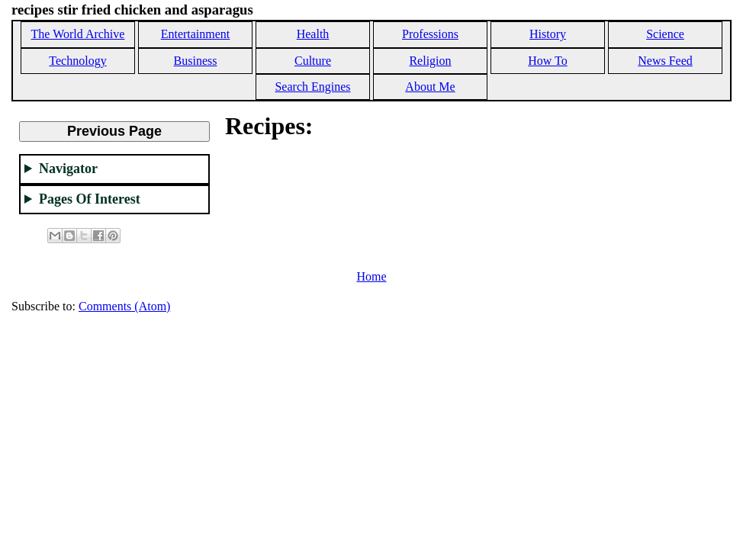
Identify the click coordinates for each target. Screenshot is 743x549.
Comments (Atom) (124, 306)
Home (371, 276)
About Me (430, 86)
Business (195, 60)
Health (313, 33)
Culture (312, 60)
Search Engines (312, 86)
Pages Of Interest (89, 199)
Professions (430, 33)
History (547, 33)
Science (665, 33)
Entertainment (195, 33)
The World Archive (78, 33)
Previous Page (114, 131)
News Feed (665, 60)
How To (547, 60)
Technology (77, 60)
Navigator (68, 168)
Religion (430, 60)
